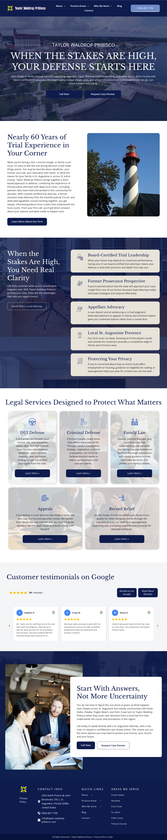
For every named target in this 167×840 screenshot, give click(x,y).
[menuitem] (60, 6)
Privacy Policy (100, 837)
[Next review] (157, 626)
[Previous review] (9, 626)
